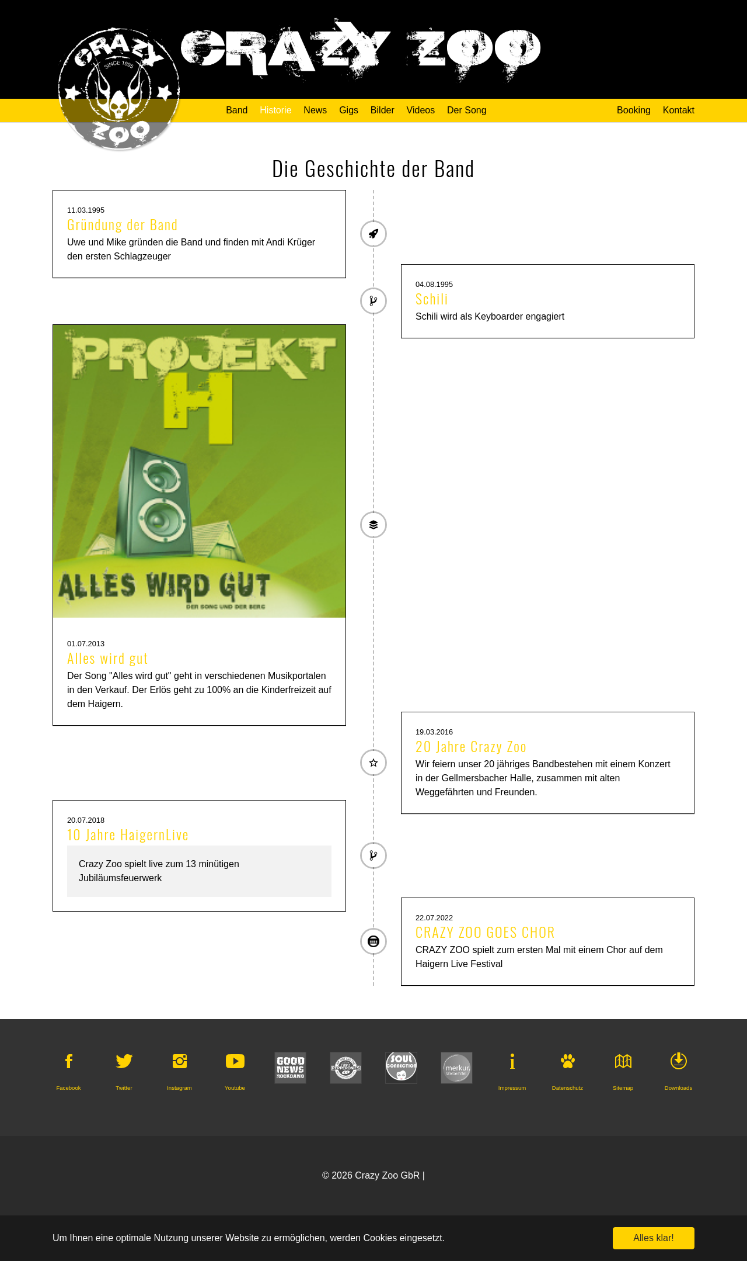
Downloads (678, 1088)
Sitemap (623, 1088)
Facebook (68, 1088)
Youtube (235, 1088)
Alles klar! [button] (653, 1238)
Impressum (512, 1088)
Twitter (124, 1088)
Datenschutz (567, 1088)
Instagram (179, 1088)
